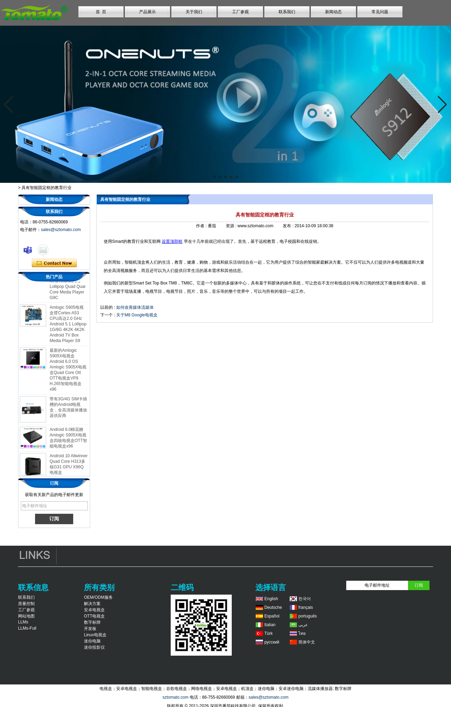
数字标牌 (92, 622)
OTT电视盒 (94, 616)
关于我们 (194, 11)
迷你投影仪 (94, 647)
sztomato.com (175, 697)
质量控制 (26, 603)
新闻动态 (333, 11)
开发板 (90, 628)
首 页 (101, 11)
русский (271, 642)
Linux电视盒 (95, 634)
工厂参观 (240, 11)
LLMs (23, 622)
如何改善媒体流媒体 (135, 307)
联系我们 (287, 11)
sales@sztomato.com (61, 229)
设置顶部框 (172, 241)
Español (271, 616)
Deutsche (273, 607)
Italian (269, 624)
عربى (303, 624)
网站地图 (26, 616)
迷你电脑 (92, 641)
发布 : (289, 225)
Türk (268, 633)
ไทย (302, 633)
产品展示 (147, 11)
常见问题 (380, 11)
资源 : (232, 225)
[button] (214, 177)
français (305, 607)
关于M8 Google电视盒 (137, 315)
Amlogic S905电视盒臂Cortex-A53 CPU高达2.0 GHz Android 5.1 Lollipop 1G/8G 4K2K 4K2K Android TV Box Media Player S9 (68, 326)
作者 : (202, 225)
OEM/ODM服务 (98, 597)
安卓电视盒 (94, 609)
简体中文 (306, 642)
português (307, 616)
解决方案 (92, 603)
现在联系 (54, 263)
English (271, 598)
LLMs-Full (27, 628)
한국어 (304, 598)
